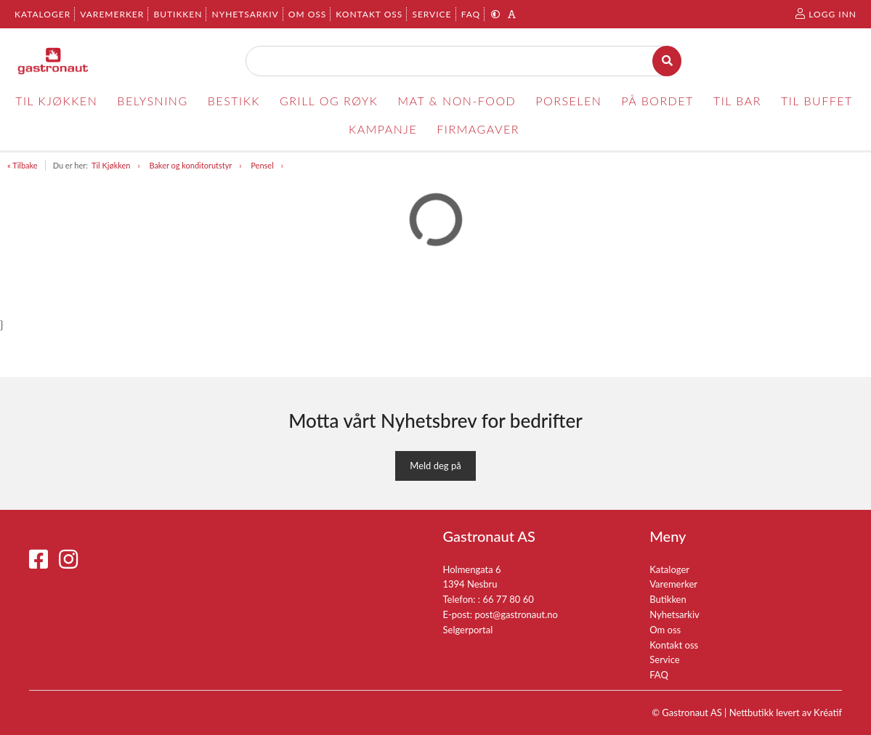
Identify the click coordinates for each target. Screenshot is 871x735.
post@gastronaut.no (516, 614)
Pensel (262, 165)
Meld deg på (435, 465)
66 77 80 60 (507, 599)
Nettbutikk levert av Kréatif (785, 712)
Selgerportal (468, 629)
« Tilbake (22, 165)
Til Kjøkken (111, 165)
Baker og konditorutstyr (190, 165)
